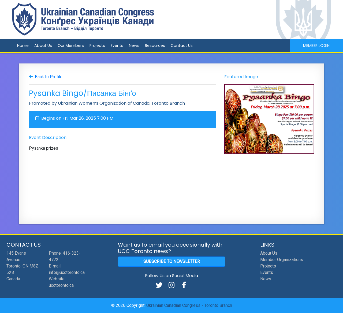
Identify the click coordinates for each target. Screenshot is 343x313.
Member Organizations (281, 259)
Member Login (316, 45)
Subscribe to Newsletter (171, 261)
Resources (155, 45)
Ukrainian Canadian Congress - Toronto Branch (189, 305)
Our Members (71, 45)
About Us (43, 45)
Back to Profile (48, 76)
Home (23, 45)
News (134, 45)
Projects (97, 45)
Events (117, 45)
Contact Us (182, 45)
